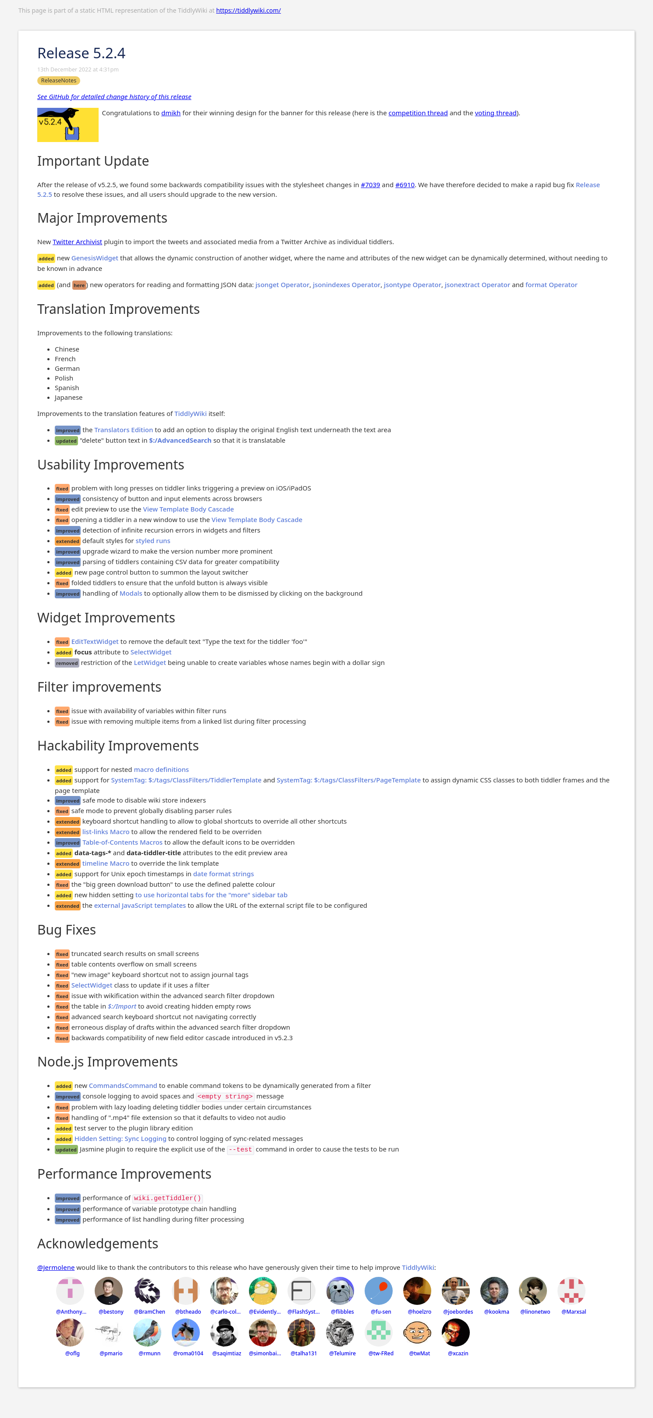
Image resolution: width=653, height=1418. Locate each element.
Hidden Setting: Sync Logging (121, 1138)
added (46, 258)
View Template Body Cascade (188, 509)
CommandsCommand (123, 1085)
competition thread (418, 112)
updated (66, 440)
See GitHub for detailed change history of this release (114, 96)
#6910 (405, 184)
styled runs (152, 540)
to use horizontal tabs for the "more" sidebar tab (211, 894)
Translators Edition (123, 429)
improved (67, 430)
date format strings (223, 873)
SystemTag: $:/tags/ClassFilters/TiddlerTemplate (186, 779)
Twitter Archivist (77, 241)
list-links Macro (106, 831)
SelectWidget (151, 651)
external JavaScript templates (140, 905)
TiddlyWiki (190, 413)
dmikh (171, 112)
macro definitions (161, 769)
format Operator (551, 284)
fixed (62, 488)
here (79, 285)
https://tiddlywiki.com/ (248, 10)
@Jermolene (56, 1267)
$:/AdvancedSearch (180, 440)
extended (67, 541)
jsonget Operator (282, 284)
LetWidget (150, 662)
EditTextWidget (95, 641)
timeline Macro (106, 863)
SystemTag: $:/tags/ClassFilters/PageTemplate (349, 779)
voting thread (496, 112)
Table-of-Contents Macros (122, 842)
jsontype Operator (412, 284)
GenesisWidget (94, 257)
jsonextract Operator (477, 284)
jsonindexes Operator (346, 284)
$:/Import (122, 1006)
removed (67, 663)
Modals (131, 593)
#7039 (370, 184)
